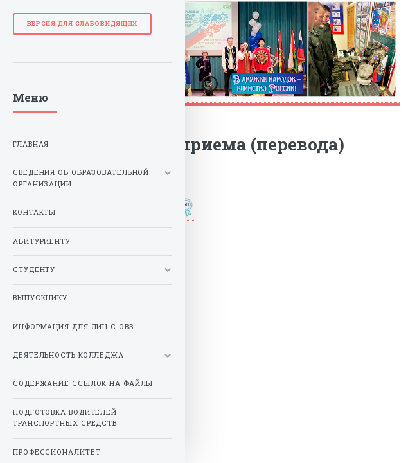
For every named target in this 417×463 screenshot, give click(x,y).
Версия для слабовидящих (82, 23)
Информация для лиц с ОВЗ (73, 326)
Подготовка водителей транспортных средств (65, 418)
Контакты (34, 212)
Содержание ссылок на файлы (83, 383)
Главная (31, 144)
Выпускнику (40, 297)
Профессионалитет (56, 452)
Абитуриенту (42, 241)
